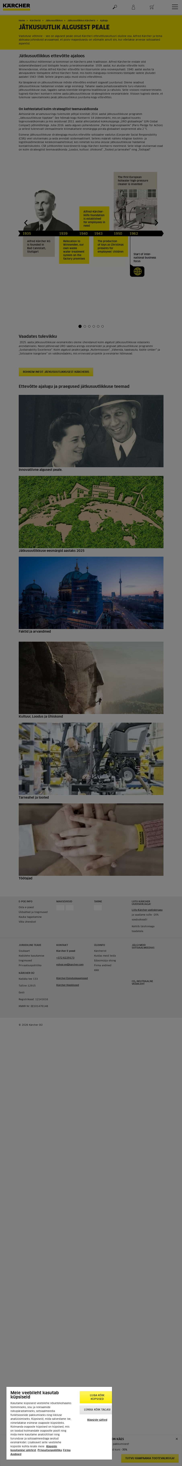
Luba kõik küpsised (97, 1397)
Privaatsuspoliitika (50, 1450)
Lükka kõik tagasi (97, 1410)
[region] (59, 1423)
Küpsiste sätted (97, 1420)
